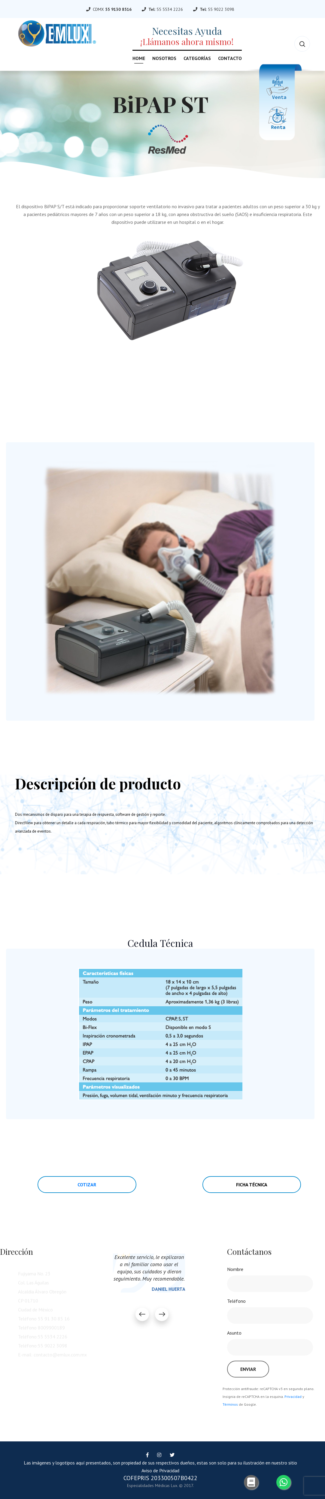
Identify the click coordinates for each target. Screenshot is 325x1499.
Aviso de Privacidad (160, 1470)
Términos (230, 1404)
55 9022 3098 (221, 9)
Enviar (248, 1369)
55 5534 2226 (169, 9)
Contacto (230, 58)
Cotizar (86, 1185)
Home (138, 58)
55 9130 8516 (118, 9)
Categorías (197, 58)
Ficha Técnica (251, 1185)
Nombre (235, 1269)
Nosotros (164, 58)
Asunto (234, 1333)
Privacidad (293, 1396)
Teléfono (236, 1301)
